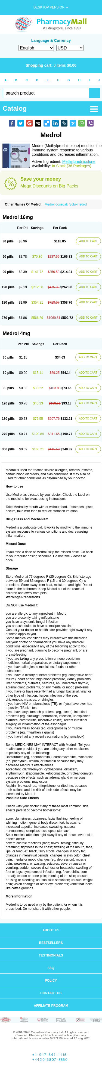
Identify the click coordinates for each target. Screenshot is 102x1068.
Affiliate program (51, 1006)
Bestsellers (51, 943)
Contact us (50, 993)
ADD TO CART (88, 241)
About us (51, 930)
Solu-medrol (78, 204)
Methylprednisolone (78, 161)
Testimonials (51, 955)
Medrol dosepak (56, 204)
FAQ (51, 968)
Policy (51, 980)
